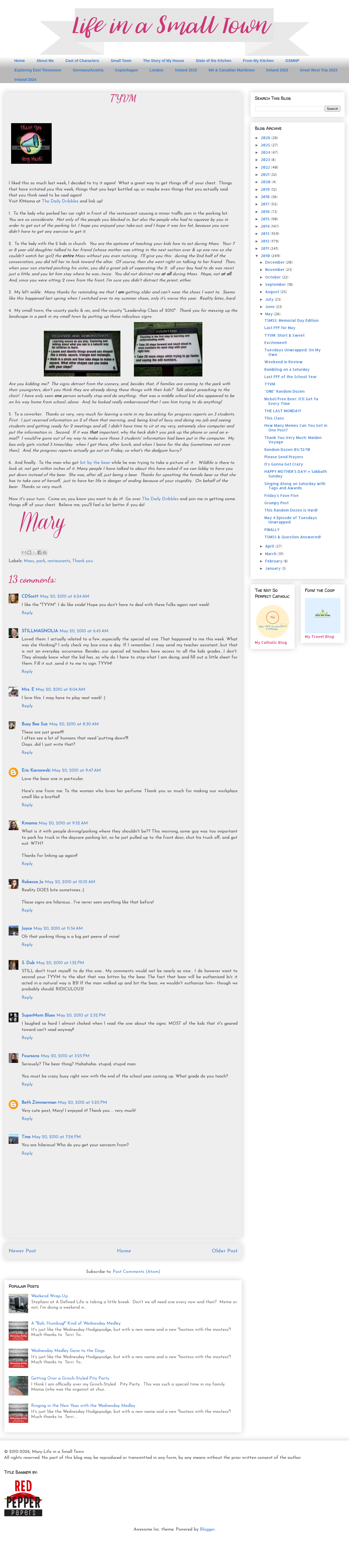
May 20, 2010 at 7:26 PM (56, 1137)
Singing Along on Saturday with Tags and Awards (294, 485)
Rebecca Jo (32, 882)
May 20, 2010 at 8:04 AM (60, 689)
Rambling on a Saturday (287, 369)
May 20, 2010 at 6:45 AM (84, 631)
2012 (266, 241)
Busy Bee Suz (35, 724)
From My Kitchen (258, 60)
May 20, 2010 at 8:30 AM (74, 724)
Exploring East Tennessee (37, 70)
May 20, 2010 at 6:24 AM (64, 596)
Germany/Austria (88, 70)
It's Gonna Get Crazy (283, 464)
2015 (266, 219)
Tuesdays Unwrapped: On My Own (292, 352)
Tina (26, 1137)
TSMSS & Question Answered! (292, 537)
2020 (266, 181)
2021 (266, 174)
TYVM (269, 384)
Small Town (121, 60)
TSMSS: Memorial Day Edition (291, 320)
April (270, 546)
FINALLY (271, 529)
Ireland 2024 (25, 79)
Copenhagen (126, 70)
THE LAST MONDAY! (282, 410)
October (273, 277)
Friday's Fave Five (281, 495)
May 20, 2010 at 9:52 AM (63, 823)
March (271, 553)
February (274, 561)
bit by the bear (95, 463)
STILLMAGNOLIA (40, 631)
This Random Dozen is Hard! (291, 510)
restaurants (58, 561)
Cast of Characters (82, 60)
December (275, 262)
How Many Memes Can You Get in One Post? (295, 427)
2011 (265, 248)
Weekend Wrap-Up (49, 1296)
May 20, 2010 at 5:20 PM (82, 1103)
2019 (266, 189)
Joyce (27, 928)
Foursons (30, 1056)
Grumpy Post (276, 502)
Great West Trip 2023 (318, 70)
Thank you (82, 561)
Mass (29, 561)
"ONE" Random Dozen (284, 391)
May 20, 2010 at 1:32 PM (60, 963)
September (276, 284)
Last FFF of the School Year (290, 376)
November (275, 269)
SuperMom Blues (38, 1015)
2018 (266, 196)
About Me (45, 60)
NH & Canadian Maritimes (232, 70)
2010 (266, 255)
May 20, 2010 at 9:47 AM (76, 770)
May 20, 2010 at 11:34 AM (58, 928)
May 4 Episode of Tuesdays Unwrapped (290, 520)
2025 (266, 145)
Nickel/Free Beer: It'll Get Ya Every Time (291, 401)
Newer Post (22, 1251)
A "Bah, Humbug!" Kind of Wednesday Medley (76, 1323)
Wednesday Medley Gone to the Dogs (68, 1351)
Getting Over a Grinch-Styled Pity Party (70, 1378)
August (272, 291)
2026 (266, 137)
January (273, 568)
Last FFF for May (279, 327)
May (269, 314)
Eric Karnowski (36, 770)
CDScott (30, 596)
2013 (266, 233)
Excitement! (275, 342)
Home (19, 60)
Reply (27, 613)
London (156, 70)
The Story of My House (163, 60)
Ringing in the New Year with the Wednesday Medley (83, 1406)
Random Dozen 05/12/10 (287, 449)
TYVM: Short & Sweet (284, 335)
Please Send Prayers (283, 456)
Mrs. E (28, 689)
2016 (266, 211)
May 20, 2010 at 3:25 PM (65, 1056)
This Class (274, 418)
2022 (266, 167)
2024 (266, 152)
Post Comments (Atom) (136, 1272)
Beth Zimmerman (39, 1103)
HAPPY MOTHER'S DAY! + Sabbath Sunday (295, 473)
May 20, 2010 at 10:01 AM (70, 882)
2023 (266, 159)
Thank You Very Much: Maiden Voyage (293, 439)
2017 (266, 204)
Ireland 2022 (277, 70)
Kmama (29, 823)
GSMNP (292, 60)
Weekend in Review (283, 361)
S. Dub (28, 963)
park (40, 561)
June (270, 306)
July (270, 299)
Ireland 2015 (186, 70)
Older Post (225, 1251)
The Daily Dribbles (61, 201)
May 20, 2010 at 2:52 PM (81, 1015)
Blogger (207, 1529)
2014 (266, 226)
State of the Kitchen (213, 60)
